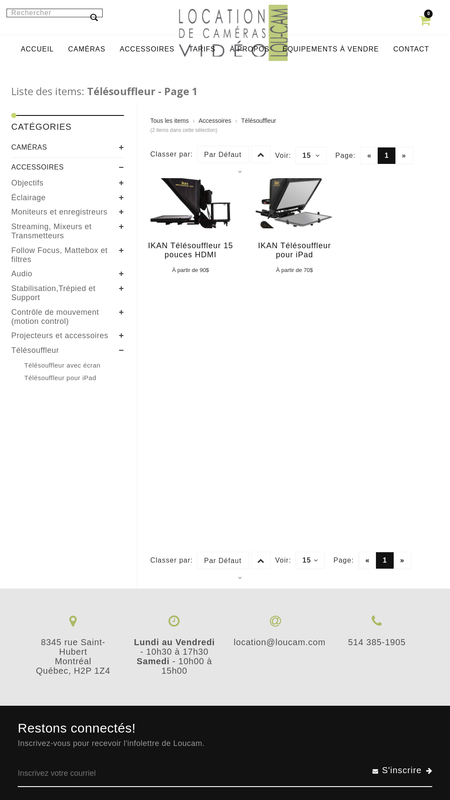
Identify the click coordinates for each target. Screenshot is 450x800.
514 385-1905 (377, 642)
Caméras (29, 147)
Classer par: (171, 154)
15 (311, 155)
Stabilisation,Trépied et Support (53, 293)
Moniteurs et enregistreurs (59, 212)
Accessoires (37, 167)
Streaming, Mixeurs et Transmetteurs (51, 231)
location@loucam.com (279, 642)
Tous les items (169, 120)
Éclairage (28, 197)
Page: (345, 155)
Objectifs (27, 183)
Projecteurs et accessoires (59, 335)
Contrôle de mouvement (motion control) (55, 317)
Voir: (283, 155)
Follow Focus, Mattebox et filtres (59, 255)
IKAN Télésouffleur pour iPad (294, 250)
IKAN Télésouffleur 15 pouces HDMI (190, 250)
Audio (21, 273)
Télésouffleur (35, 350)
